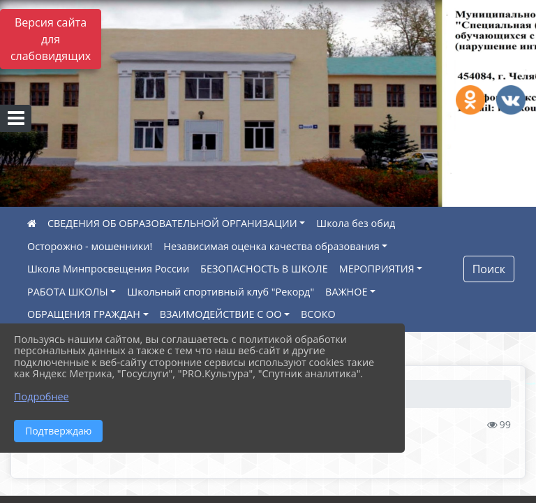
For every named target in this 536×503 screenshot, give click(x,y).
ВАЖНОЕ (346, 291)
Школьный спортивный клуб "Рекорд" (220, 291)
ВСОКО (318, 314)
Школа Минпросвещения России (108, 268)
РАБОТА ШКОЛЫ (67, 291)
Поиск (488, 269)
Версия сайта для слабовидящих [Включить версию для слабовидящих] (50, 39)
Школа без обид (355, 223)
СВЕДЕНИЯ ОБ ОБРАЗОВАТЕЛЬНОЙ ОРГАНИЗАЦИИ (172, 223)
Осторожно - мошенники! (89, 246)
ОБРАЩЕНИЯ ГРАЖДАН (83, 314)
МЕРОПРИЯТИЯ (377, 268)
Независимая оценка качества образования (271, 246)
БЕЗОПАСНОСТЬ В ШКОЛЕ (264, 268)
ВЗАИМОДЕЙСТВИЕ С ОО (221, 314)
